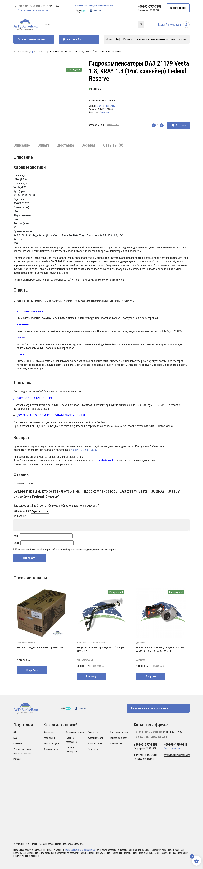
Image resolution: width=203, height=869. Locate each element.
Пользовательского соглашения (80, 850)
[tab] (21, 145)
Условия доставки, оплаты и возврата (94, 5)
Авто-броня (49, 738)
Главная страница (22, 51)
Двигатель (104, 112)
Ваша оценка (22, 511)
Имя (16, 535)
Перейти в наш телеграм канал (149, 708)
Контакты (128, 39)
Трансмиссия (116, 743)
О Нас (109, 39)
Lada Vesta (100, 106)
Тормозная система (26, 642)
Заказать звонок (178, 7)
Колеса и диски (95, 743)
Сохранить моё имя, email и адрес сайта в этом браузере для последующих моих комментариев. (66, 549)
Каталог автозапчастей (33, 39)
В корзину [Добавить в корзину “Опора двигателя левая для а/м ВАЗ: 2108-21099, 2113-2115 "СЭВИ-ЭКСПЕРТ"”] (151, 676)
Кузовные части (95, 738)
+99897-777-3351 (149, 6)
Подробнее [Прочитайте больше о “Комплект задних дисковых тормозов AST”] (32, 670)
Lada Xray (110, 106)
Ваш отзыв (19, 515)
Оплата (43, 145)
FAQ (118, 39)
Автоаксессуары (52, 743)
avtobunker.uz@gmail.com (177, 754)
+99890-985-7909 (145, 755)
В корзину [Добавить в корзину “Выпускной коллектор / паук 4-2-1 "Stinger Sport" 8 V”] (91, 676)
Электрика (93, 732)
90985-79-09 (78, 449)
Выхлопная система (97, 642)
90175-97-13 (93, 449)
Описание (21, 145)
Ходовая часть (51, 749)
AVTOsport (81, 642)
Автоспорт (49, 732)
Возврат (89, 145)
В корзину (178, 125)
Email (16, 542)
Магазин (183, 39)
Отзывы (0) (113, 145)
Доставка (65, 145)
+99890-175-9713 (175, 744)
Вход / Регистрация (174, 24)
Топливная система (119, 732)
